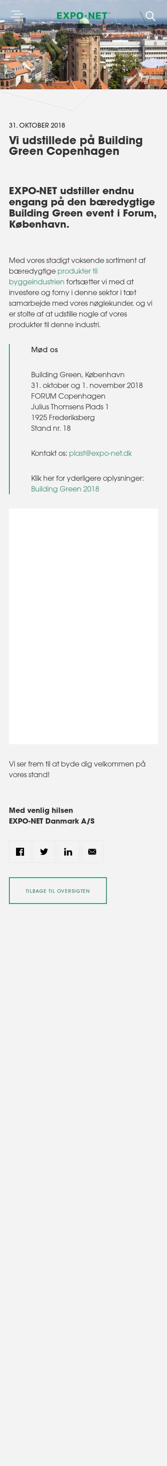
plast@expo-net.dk (100, 453)
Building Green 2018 (65, 488)
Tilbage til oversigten (58, 891)
